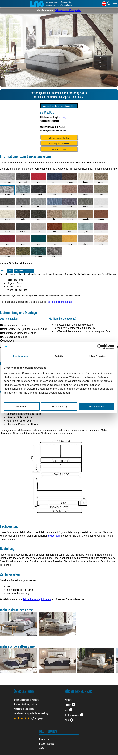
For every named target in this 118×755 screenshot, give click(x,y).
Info (3, 270)
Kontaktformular (74, 715)
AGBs (41, 748)
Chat (69, 720)
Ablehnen (21, 406)
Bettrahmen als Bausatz (15, 325)
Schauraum (54, 535)
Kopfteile (19, 270)
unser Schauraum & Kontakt (26, 699)
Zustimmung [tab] (20, 356)
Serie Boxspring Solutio (60, 301)
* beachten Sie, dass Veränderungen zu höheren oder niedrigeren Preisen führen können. (40, 295)
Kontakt (68, 699)
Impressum (44, 739)
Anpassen (59, 406)
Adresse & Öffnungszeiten (25, 704)
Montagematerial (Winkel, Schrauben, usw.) (26, 329)
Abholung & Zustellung (24, 708)
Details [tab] (59, 356)
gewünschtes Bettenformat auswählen (59, 106)
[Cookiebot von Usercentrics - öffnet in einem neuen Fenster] (99, 346)
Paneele (29, 270)
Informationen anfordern (59, 138)
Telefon (70, 704)
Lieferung (62, 117)
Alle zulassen (96, 406)
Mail (69, 710)
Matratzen (8, 340)
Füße (10, 270)
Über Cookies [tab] (97, 356)
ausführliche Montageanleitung (19, 333)
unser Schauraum (59, 149)
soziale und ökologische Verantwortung (31, 713)
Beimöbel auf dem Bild (15, 336)
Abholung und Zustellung (59, 144)
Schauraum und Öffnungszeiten (68, 10)
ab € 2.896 (47, 112)
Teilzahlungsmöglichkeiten (37, 599)
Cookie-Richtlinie (46, 743)
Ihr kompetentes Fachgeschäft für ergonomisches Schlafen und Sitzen (59, 3)
